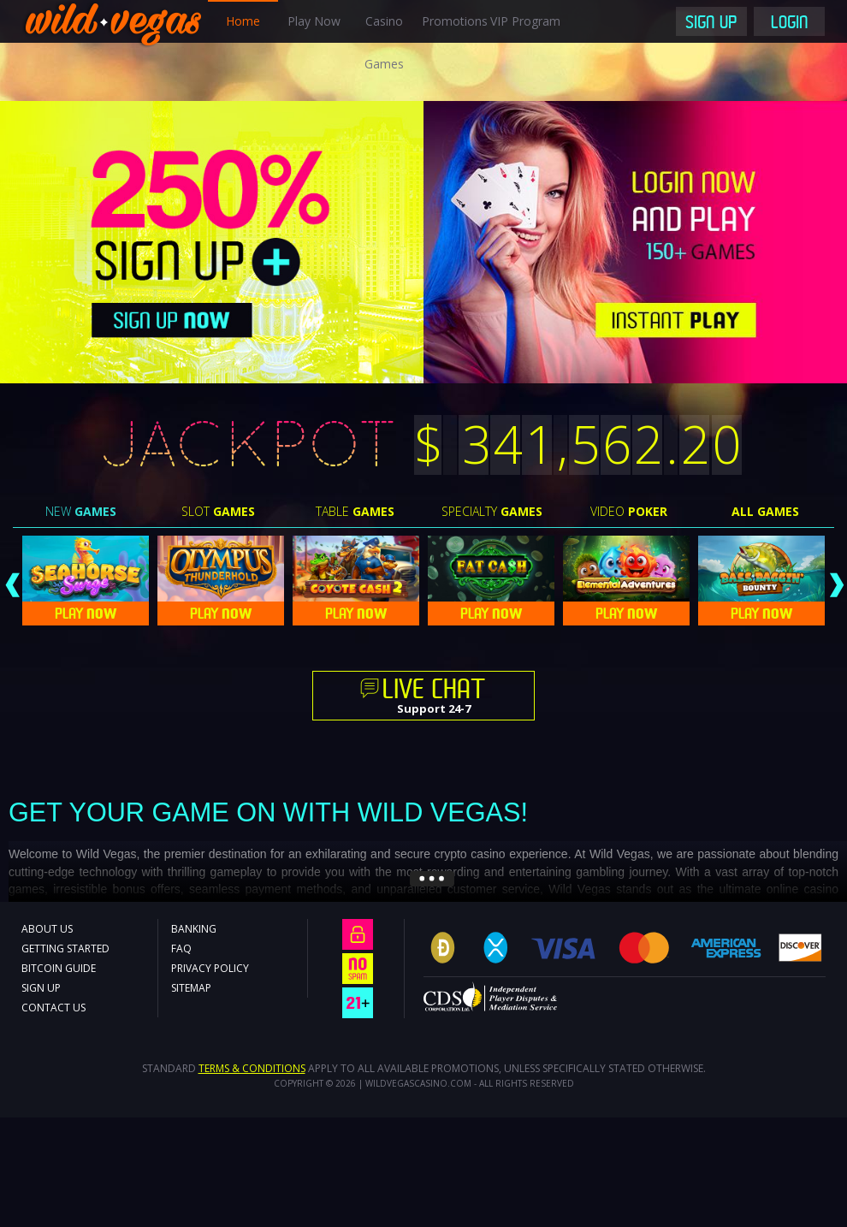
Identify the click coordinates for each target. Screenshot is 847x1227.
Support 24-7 (434, 697)
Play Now (314, 21)
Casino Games (384, 42)
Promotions (455, 21)
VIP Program (525, 21)
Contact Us (53, 1007)
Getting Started (65, 948)
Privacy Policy (210, 968)
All (765, 511)
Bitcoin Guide (58, 968)
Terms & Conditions (251, 1068)
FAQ (181, 948)
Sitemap (191, 988)
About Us (47, 929)
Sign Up (711, 24)
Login (789, 24)
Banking (193, 929)
